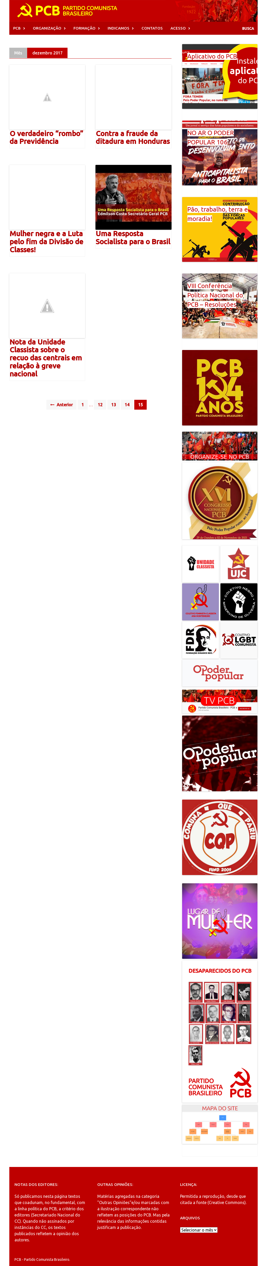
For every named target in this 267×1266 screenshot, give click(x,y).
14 (127, 404)
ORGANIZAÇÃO (47, 28)
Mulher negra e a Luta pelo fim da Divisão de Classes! (46, 241)
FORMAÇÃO (84, 28)
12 (100, 404)
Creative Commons (226, 1202)
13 (113, 404)
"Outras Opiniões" (114, 1202)
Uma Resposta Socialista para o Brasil (133, 237)
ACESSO (178, 28)
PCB (17, 28)
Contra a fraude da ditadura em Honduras (133, 137)
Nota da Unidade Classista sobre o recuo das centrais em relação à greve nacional (46, 358)
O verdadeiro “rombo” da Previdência (46, 137)
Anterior (61, 404)
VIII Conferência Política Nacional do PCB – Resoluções (215, 295)
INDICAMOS (118, 28)
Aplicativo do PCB (212, 56)
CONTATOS (152, 28)
